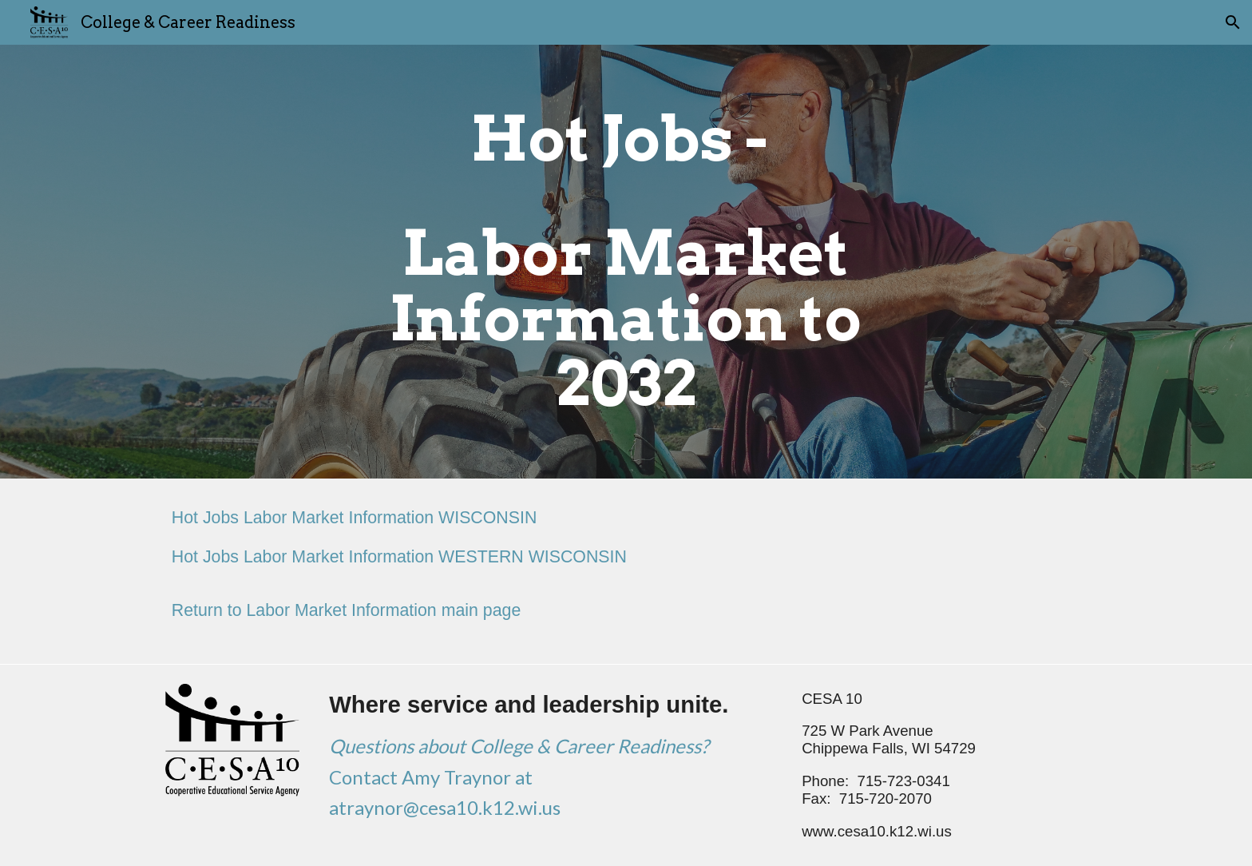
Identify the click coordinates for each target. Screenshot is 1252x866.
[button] (1233, 22)
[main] (626, 261)
